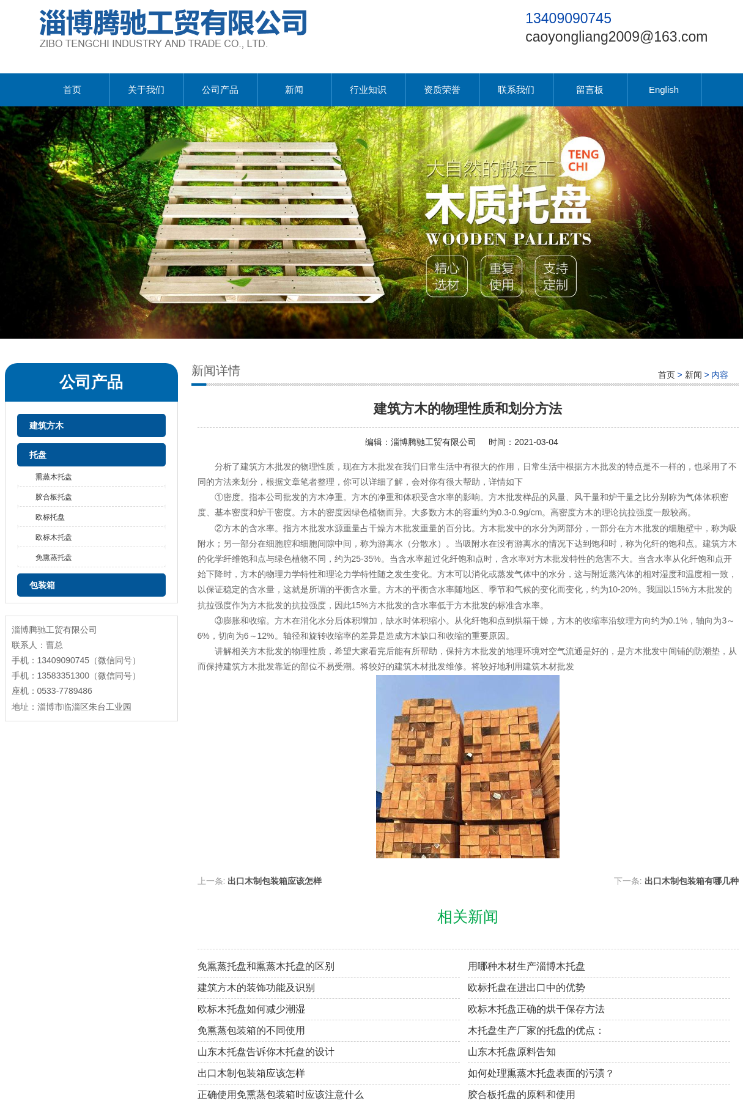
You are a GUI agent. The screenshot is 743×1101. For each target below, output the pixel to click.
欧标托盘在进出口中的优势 (526, 987)
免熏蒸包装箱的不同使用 (251, 1030)
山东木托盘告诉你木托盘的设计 (266, 1052)
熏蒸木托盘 (53, 477)
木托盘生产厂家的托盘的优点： (536, 1030)
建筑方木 (46, 425)
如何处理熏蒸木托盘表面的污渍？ (541, 1073)
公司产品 (220, 89)
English (664, 89)
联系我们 (516, 89)
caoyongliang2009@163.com (616, 37)
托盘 (37, 455)
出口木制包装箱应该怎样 (274, 881)
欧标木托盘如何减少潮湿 (251, 1009)
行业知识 (368, 89)
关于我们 (146, 89)
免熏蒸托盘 (53, 557)
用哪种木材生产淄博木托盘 (526, 966)
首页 (72, 89)
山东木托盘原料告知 (512, 1052)
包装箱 (42, 585)
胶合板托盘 (53, 497)
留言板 (590, 89)
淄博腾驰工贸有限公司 (433, 442)
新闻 (294, 89)
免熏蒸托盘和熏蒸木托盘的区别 (266, 966)
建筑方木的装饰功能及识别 (256, 987)
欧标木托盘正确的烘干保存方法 (536, 1009)
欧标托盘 (50, 517)
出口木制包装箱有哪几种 (692, 881)
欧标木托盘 (53, 537)
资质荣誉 (442, 89)
